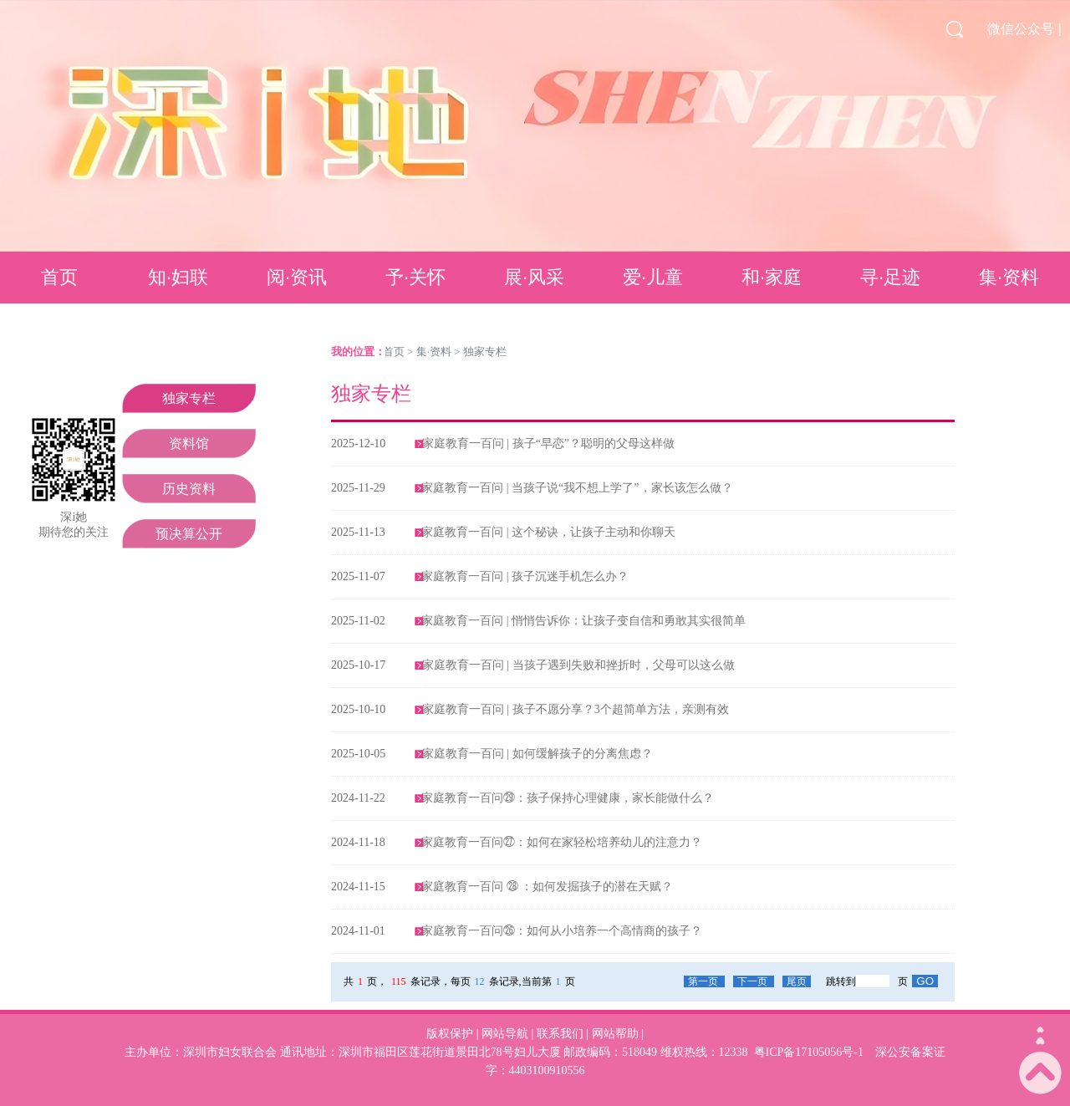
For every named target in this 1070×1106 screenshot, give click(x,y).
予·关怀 (415, 277)
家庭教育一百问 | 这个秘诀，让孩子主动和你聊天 (548, 532)
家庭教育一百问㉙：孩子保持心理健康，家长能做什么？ (567, 798)
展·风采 (534, 277)
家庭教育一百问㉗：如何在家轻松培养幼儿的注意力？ (561, 842)
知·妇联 (178, 277)
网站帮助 (615, 1033)
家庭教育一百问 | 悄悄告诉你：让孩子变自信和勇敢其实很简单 (583, 620)
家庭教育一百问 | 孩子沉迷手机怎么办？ (525, 576)
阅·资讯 (297, 277)
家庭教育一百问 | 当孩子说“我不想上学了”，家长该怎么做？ (576, 488)
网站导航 (505, 1033)
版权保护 (449, 1033)
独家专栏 (189, 398)
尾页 (797, 981)
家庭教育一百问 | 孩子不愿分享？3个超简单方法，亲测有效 (575, 709)
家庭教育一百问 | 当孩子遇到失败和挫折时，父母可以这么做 (578, 665)
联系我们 (560, 1033)
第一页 (704, 981)
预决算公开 (188, 534)
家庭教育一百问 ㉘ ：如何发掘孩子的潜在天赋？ (547, 886)
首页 (59, 277)
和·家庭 (771, 277)
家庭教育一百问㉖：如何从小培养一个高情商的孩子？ (561, 931)
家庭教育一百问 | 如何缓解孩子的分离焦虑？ (537, 753)
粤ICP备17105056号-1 (809, 1052)
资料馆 (189, 443)
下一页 (753, 981)
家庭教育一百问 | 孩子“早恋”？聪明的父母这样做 (548, 443)
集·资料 (1009, 277)
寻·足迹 (890, 277)
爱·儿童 (653, 277)
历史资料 (189, 489)
